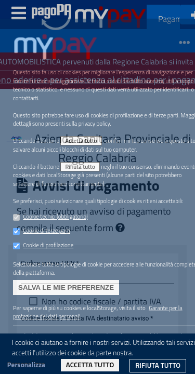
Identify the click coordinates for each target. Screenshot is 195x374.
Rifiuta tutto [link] (157, 365)
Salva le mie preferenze (66, 287)
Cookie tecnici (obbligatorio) (55, 216)
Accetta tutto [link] (90, 364)
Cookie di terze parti (46, 230)
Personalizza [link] (26, 364)
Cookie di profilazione (48, 245)
